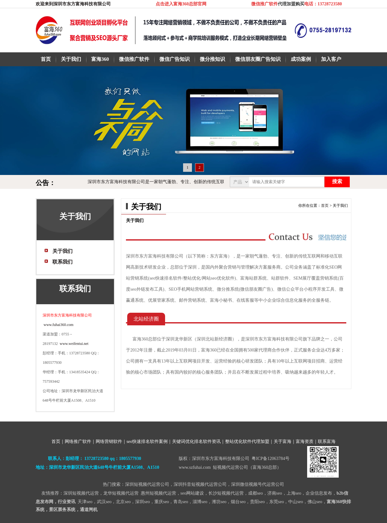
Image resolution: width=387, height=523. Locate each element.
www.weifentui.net (74, 343)
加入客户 (331, 59)
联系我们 (62, 261)
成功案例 (301, 59)
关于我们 (71, 59)
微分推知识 (212, 59)
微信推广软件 (134, 59)
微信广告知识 (174, 59)
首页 (46, 59)
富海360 (100, 59)
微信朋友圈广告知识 (258, 59)
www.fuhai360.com (58, 325)
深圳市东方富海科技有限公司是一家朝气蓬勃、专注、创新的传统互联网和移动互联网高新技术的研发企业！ (200, 181)
